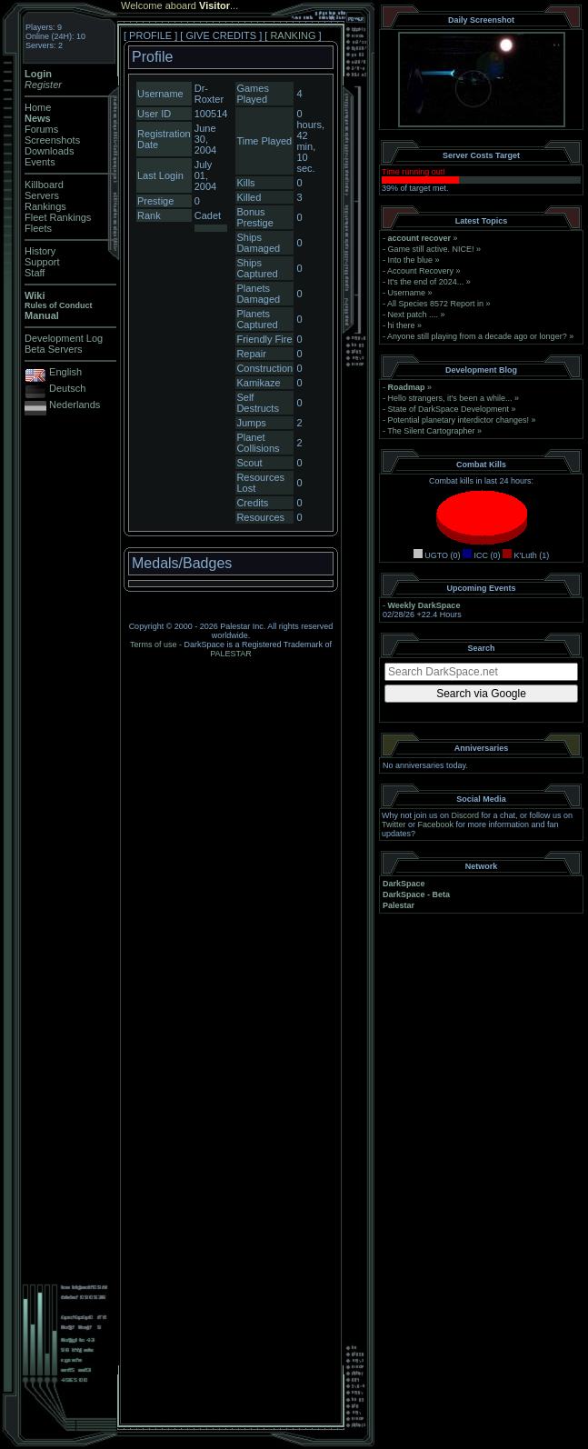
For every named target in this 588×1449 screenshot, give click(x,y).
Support (42, 261)
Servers (42, 195)
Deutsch (67, 388)
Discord (466, 815)
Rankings (45, 206)
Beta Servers (54, 349)
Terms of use (153, 644)
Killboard (44, 184)
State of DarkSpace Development (449, 409)
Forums (41, 129)
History (40, 250)
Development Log (64, 338)
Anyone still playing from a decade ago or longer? (477, 336)
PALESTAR (231, 653)
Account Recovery (420, 270)
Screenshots (52, 140)
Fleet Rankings (58, 217)
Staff (35, 272)
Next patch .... (413, 314)
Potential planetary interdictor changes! (459, 420)
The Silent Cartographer (430, 430)
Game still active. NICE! (432, 249)
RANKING (292, 35)
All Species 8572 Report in (435, 303)
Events (40, 161)
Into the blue (411, 260)
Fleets (38, 228)
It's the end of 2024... (426, 281)
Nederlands (74, 404)
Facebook (436, 824)
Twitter (394, 824)
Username (407, 292)
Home (38, 107)
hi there (401, 325)
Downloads (49, 150)
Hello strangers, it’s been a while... (450, 398)
